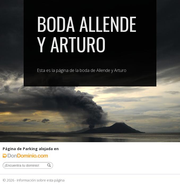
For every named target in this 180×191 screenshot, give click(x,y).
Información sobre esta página (41, 180)
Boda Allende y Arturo (86, 34)
